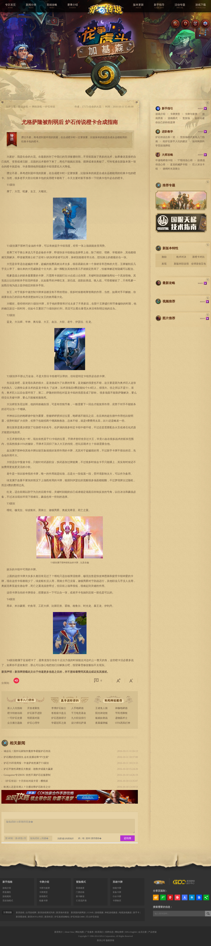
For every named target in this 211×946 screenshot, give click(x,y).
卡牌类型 (175, 114)
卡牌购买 (117, 900)
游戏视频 (99, 912)
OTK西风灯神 (122, 723)
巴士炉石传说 (92, 916)
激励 (164, 257)
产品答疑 (152, 932)
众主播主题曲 (14, 723)
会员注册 (142, 932)
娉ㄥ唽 (81, 838)
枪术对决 (181, 257)
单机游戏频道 (111, 912)
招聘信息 (109, 932)
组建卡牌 (43, 900)
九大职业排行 (78, 718)
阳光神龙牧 (101, 713)
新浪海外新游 (62, 912)
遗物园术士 (121, 718)
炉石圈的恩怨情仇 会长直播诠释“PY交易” (26, 757)
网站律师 (119, 932)
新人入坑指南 (14, 708)
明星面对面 (33, 718)
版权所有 (110, 940)
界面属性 (6, 892)
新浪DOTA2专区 (35, 916)
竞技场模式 (7, 900)
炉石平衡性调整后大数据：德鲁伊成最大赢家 (28, 769)
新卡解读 (80, 896)
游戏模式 (173, 118)
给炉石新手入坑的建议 (175, 141)
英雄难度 (80, 888)
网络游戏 (37, 106)
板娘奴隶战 (101, 718)
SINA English (131, 932)
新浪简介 (58, 932)
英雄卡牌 (118, 882)
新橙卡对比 (198, 257)
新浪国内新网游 (78, 912)
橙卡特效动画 (14, 713)
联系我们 (99, 932)
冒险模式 (81, 882)
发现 (164, 263)
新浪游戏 (23, 106)
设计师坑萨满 (78, 723)
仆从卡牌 (117, 896)
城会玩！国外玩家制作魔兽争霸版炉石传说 (27, 751)
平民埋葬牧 (121, 713)
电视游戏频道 (125, 912)
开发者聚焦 (33, 708)
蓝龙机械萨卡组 (178, 164)
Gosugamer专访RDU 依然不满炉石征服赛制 (27, 775)
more (200, 108)
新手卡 (136, 912)
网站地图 (79, 932)
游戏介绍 (160, 114)
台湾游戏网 (31, 912)
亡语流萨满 (81, 900)
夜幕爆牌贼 (101, 723)
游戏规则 (6, 896)
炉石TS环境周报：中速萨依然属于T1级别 (26, 763)
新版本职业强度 (181, 264)
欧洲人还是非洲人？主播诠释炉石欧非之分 (27, 787)
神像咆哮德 (121, 708)
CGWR (90, 912)
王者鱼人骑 (101, 708)
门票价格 (80, 892)
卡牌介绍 (44, 882)
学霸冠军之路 (58, 723)
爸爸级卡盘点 (58, 713)
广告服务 (89, 932)
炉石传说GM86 (78, 916)
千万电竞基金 (78, 713)
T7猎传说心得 (185, 160)
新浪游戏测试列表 (46, 912)
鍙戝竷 (127, 838)
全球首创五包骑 (198, 264)
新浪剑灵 (48, 916)
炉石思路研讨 (58, 718)
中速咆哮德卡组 (164, 160)
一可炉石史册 (14, 718)
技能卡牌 (117, 888)
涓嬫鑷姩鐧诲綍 (64, 838)
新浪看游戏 (21, 916)
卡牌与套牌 (191, 114)
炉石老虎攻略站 (62, 916)
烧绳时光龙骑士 (171, 168)
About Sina (69, 932)
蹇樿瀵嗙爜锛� (93, 838)
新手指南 (7, 882)
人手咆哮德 (77, 708)
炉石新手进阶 (34, 713)
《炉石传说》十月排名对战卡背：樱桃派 (26, 781)
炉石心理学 (33, 723)
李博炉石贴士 (58, 708)
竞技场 (186, 118)
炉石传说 (50, 106)
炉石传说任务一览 (165, 137)
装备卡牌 (117, 892)
